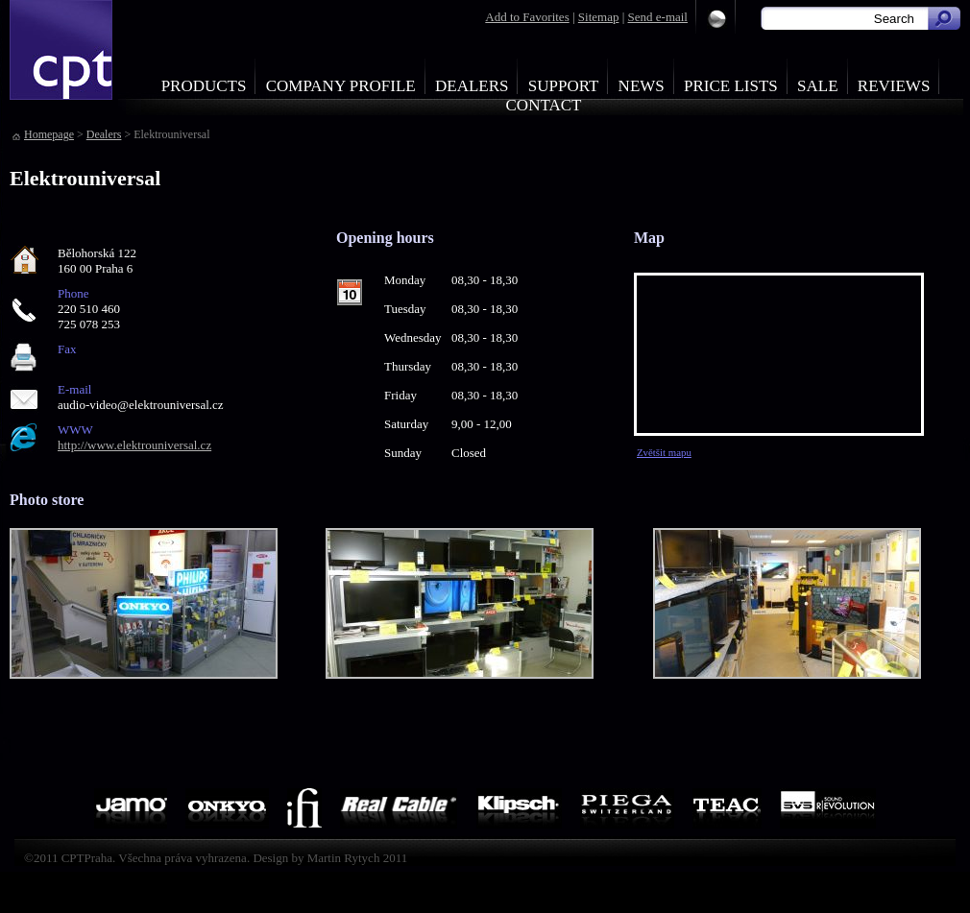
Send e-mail (658, 17)
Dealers (472, 86)
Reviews (894, 86)
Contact (544, 105)
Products (204, 86)
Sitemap (598, 17)
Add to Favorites (527, 17)
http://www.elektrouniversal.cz (134, 445)
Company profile (341, 86)
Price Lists (731, 86)
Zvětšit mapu (664, 452)
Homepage (49, 134)
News (641, 86)
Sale (817, 86)
